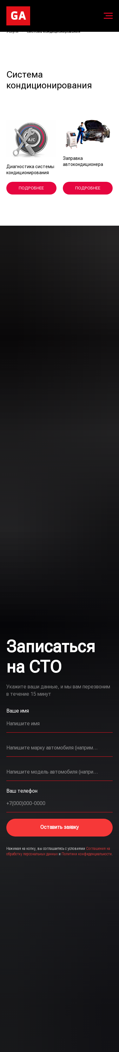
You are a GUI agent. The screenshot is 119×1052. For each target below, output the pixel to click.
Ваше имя (17, 711)
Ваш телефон (21, 791)
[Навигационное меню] (108, 16)
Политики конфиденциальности (87, 854)
